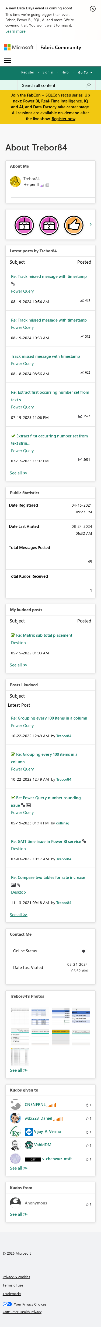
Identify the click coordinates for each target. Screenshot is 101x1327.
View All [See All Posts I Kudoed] (18, 915)
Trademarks (12, 1293)
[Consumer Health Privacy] (51, 1311)
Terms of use (13, 1285)
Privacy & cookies (16, 1276)
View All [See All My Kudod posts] (18, 665)
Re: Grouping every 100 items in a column (49, 718)
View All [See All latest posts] (18, 473)
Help (65, 72)
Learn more (15, 31)
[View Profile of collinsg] (62, 822)
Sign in (48, 72)
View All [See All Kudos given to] (19, 1168)
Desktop (18, 642)
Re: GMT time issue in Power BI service (46, 841)
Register (27, 72)
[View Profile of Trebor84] (63, 735)
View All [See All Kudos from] (19, 1214)
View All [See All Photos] (19, 1070)
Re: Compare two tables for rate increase (48, 877)
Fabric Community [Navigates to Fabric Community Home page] (60, 47)
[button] (20, 1016)
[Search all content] (57, 85)
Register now (63, 118)
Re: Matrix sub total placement (44, 635)
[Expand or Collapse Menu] (8, 60)
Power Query (22, 291)
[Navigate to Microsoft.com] (18, 47)
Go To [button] (83, 72)
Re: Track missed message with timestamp (49, 276)
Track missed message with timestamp (45, 356)
